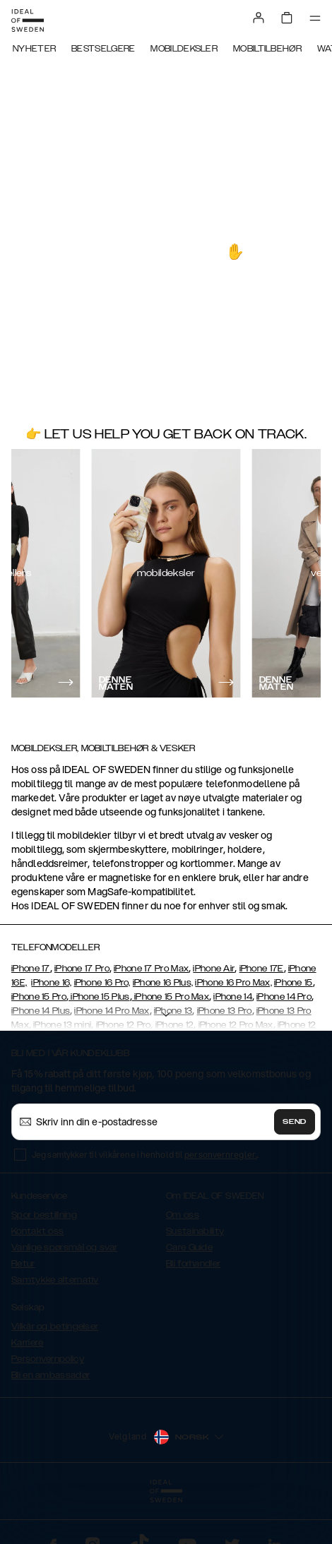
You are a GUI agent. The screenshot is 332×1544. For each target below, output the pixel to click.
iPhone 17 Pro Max (151, 969)
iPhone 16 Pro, (102, 983)
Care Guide (189, 1247)
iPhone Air (214, 969)
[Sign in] (258, 18)
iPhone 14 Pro (284, 997)
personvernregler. (220, 1155)
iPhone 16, (51, 983)
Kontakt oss (37, 1231)
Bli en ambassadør (50, 1375)
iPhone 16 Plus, (163, 983)
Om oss (182, 1215)
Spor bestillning (44, 1215)
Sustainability (195, 1231)
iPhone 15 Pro (38, 997)
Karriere (27, 1343)
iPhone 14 (232, 997)
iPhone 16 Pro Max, (233, 983)
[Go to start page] (27, 20)
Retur (23, 1264)
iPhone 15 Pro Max (170, 997)
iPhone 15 (293, 983)
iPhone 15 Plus (99, 997)
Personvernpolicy (47, 1359)
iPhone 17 (30, 969)
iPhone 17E (261, 969)
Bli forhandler (193, 1264)
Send (295, 1121)
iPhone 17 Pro (81, 969)
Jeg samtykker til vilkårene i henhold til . (145, 1155)
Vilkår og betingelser (54, 1326)
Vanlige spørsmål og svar (64, 1247)
